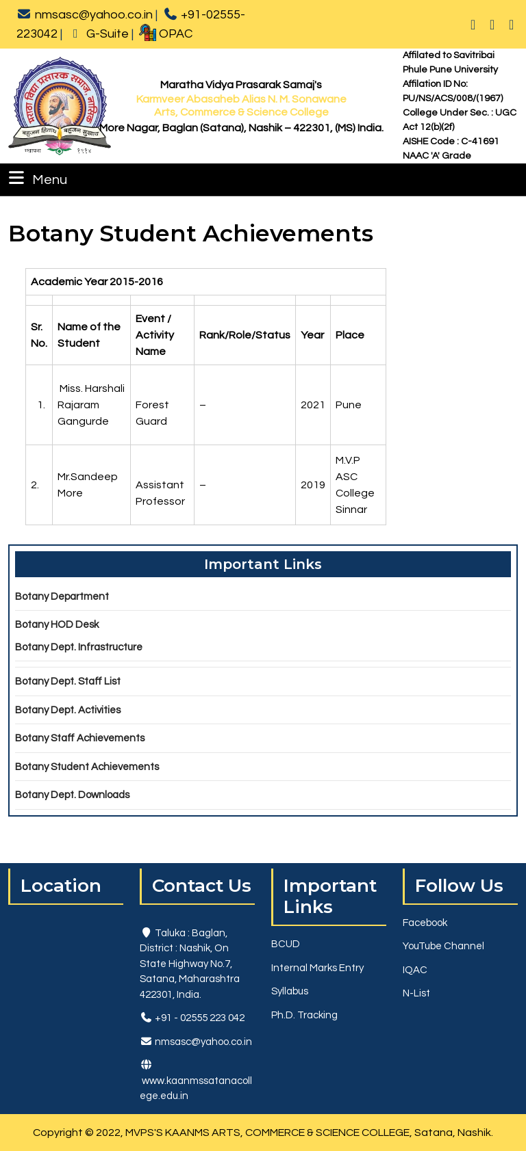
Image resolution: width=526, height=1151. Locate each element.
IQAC (415, 970)
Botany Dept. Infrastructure (78, 647)
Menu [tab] (36, 178)
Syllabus (289, 991)
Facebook (425, 923)
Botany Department (62, 597)
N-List (416, 993)
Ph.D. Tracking (304, 1015)
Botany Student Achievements (87, 767)
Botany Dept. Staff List (68, 681)
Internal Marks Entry (317, 968)
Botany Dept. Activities (68, 710)
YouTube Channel (443, 946)
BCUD (285, 944)
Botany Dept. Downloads (72, 795)
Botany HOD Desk (57, 625)
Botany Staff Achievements (80, 738)
